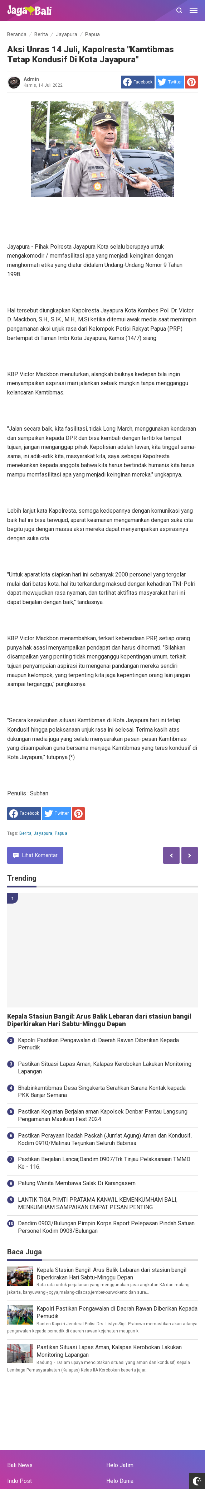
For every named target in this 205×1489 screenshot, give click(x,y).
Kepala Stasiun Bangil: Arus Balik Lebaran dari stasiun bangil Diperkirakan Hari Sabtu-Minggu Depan (99, 1020)
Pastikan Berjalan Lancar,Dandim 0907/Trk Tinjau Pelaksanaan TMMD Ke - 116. (104, 1163)
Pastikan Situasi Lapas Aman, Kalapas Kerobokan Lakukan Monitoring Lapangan (104, 1068)
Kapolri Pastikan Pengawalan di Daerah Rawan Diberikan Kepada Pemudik (98, 1044)
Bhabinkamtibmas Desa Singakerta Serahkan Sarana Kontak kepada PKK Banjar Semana (102, 1092)
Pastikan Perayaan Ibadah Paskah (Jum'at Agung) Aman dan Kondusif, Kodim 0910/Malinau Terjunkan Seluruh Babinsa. (105, 1139)
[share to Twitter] (170, 82)
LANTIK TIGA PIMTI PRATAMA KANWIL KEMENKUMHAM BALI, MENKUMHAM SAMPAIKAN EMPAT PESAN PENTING (97, 1203)
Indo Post (19, 1481)
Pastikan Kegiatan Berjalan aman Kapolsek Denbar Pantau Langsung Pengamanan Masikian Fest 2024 (102, 1115)
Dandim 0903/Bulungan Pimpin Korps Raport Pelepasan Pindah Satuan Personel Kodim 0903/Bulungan (106, 1227)
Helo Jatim (119, 1465)
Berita (25, 833)
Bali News (20, 1465)
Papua (61, 833)
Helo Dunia (119, 1481)
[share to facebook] (138, 82)
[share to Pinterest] (191, 82)
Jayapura (43, 833)
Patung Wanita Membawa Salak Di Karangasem (77, 1183)
